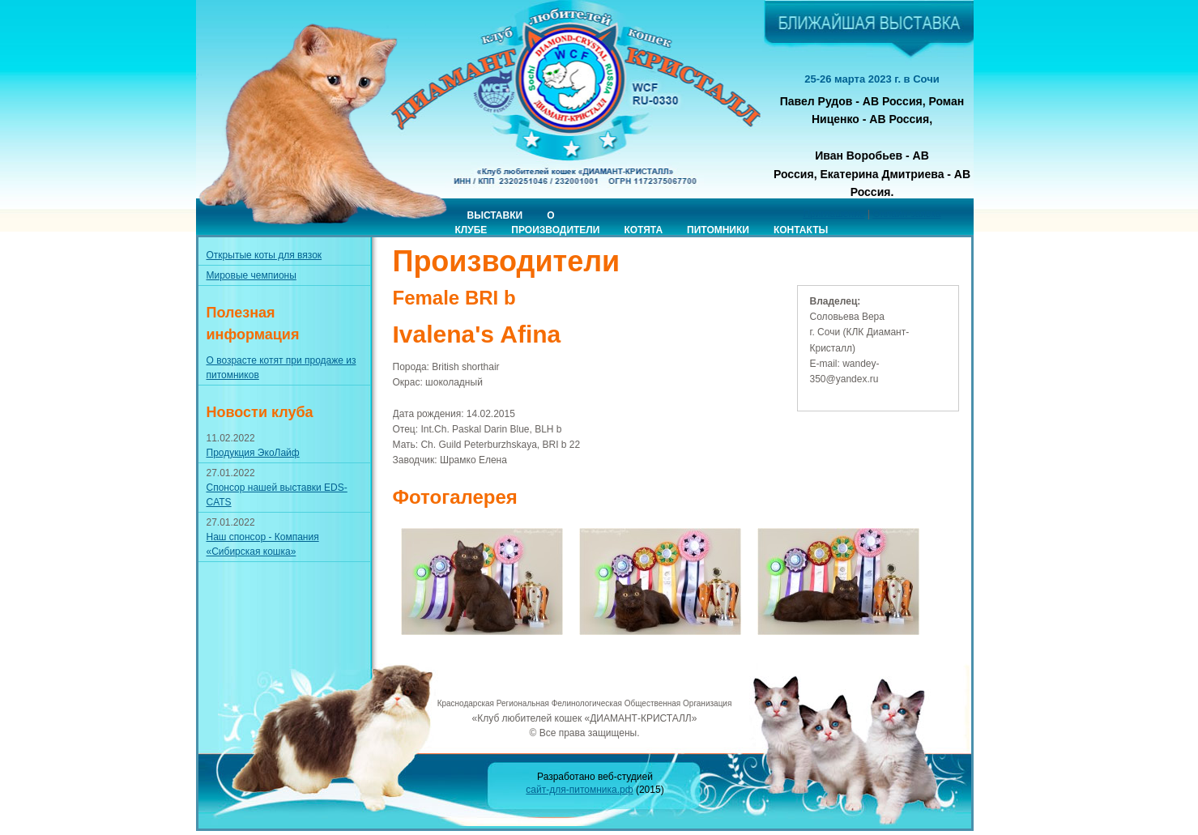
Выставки (495, 215)
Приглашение (833, 213)
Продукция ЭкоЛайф (253, 452)
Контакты (801, 230)
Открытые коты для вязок (264, 255)
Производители (555, 230)
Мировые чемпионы (251, 275)
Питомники (718, 230)
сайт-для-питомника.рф (579, 789)
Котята (643, 230)
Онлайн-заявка (906, 213)
